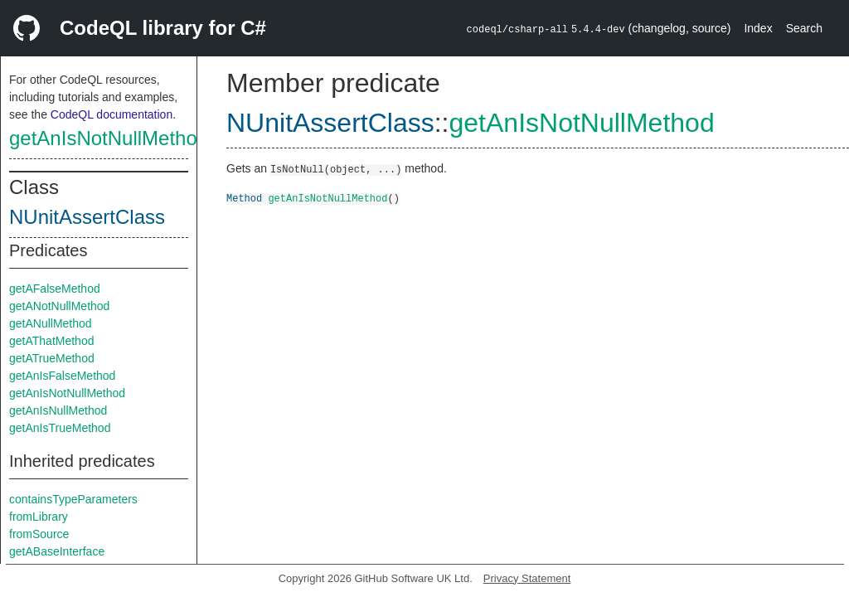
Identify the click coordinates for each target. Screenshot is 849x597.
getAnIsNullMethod (58, 410)
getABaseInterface (56, 551)
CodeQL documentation (111, 114)
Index (758, 28)
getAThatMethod (51, 340)
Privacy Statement (527, 578)
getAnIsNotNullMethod (108, 138)
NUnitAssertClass (87, 217)
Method (244, 198)
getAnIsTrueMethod (59, 427)
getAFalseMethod (54, 288)
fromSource (39, 534)
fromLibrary (38, 516)
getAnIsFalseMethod (62, 375)
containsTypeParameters (73, 499)
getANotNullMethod (59, 306)
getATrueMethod (52, 358)
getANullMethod (50, 323)
